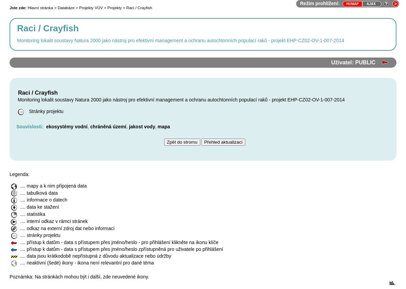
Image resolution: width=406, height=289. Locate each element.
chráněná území (108, 126)
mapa (164, 126)
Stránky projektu (39, 111)
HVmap (352, 4)
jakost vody (142, 126)
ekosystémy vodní (66, 126)
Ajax (371, 4)
